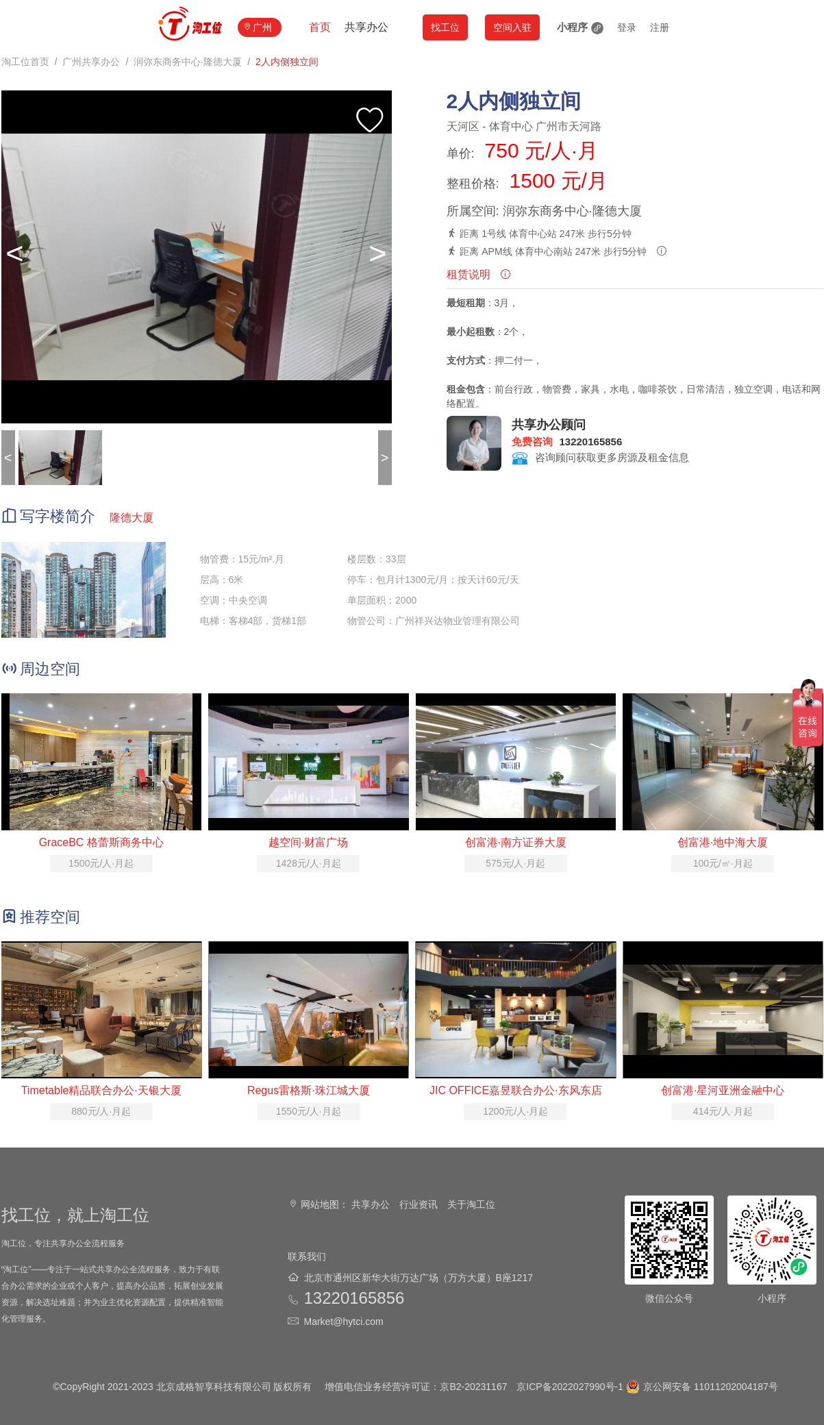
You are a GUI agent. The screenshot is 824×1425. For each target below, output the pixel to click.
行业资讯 (418, 1204)
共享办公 (366, 27)
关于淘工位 (471, 1204)
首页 (320, 27)
